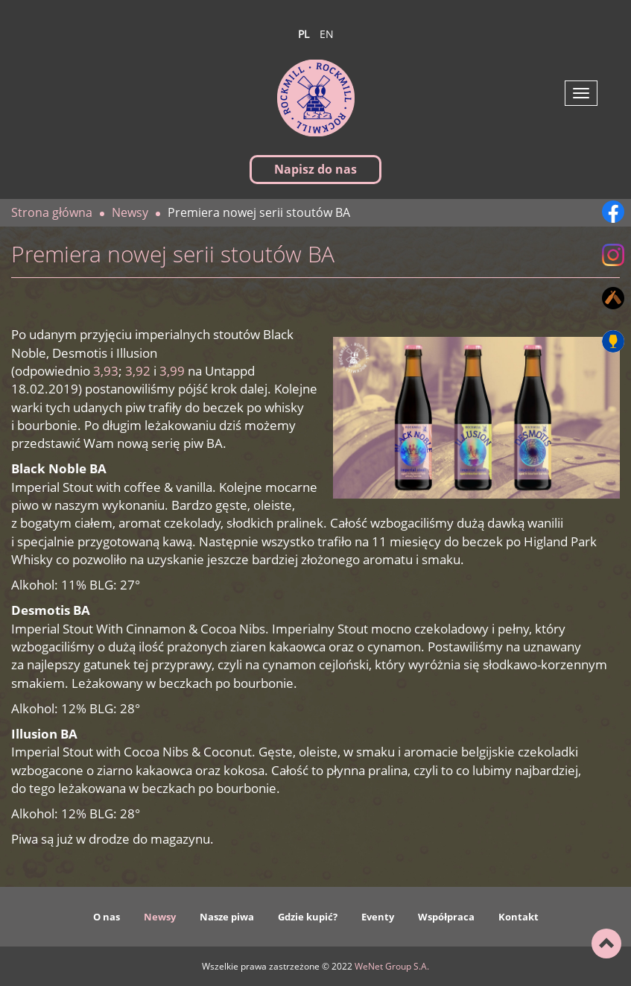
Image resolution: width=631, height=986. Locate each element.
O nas (106, 916)
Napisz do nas (315, 169)
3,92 (137, 370)
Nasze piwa (227, 916)
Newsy (160, 916)
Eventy (377, 916)
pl (303, 34)
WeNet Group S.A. (392, 966)
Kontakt (518, 916)
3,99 (172, 370)
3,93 (105, 370)
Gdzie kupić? (307, 916)
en (327, 34)
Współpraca (446, 916)
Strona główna (51, 212)
